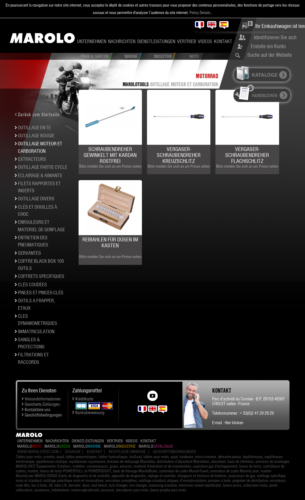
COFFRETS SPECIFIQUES (41, 276)
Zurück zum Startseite (39, 114)
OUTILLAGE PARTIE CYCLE (42, 167)
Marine (131, 56)
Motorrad (207, 76)
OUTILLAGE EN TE (34, 127)
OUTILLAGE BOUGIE (36, 135)
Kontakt (223, 41)
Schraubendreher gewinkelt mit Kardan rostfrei (110, 155)
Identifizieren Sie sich (275, 37)
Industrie (163, 56)
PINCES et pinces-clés (40, 292)
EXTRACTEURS (32, 159)
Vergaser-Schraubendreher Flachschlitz (247, 155)
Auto (194, 56)
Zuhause (73, 451)
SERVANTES (29, 253)
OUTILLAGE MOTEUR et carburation (184, 84)
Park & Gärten (94, 56)
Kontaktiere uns (37, 410)
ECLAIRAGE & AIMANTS (40, 175)
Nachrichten (121, 41)
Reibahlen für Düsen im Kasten (110, 242)
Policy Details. (200, 12)
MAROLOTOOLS (136, 84)
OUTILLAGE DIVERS (36, 198)
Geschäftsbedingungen (43, 415)
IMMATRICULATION (36, 331)
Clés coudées (32, 284)
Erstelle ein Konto (268, 46)
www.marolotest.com (38, 451)
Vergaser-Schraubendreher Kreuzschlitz (179, 155)
